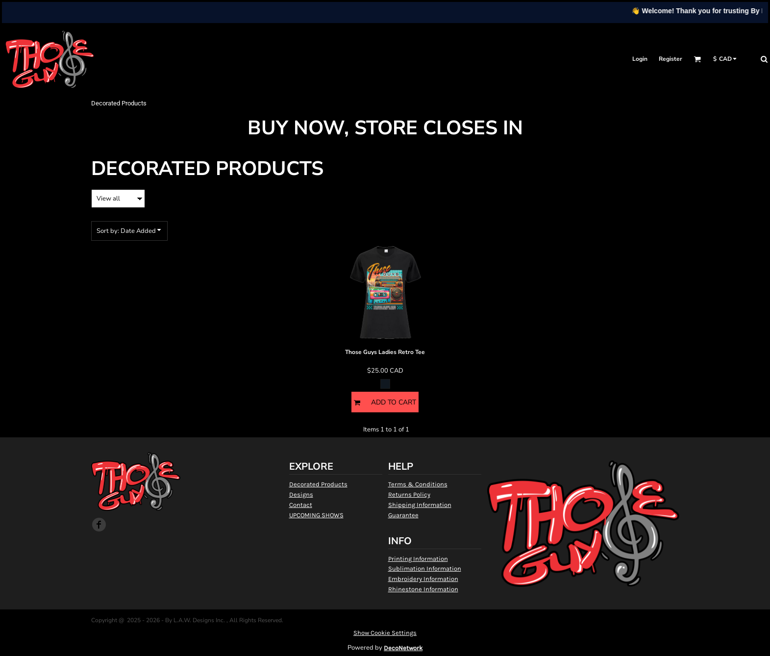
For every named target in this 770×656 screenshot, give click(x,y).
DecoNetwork (403, 648)
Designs (301, 494)
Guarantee (403, 515)
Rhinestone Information (423, 589)
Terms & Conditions (417, 484)
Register (670, 59)
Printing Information (418, 558)
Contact (300, 504)
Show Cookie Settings (385, 632)
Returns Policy (409, 494)
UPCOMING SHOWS (316, 515)
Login (639, 59)
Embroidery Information (423, 578)
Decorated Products (318, 484)
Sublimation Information (424, 568)
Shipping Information (419, 504)
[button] (697, 59)
